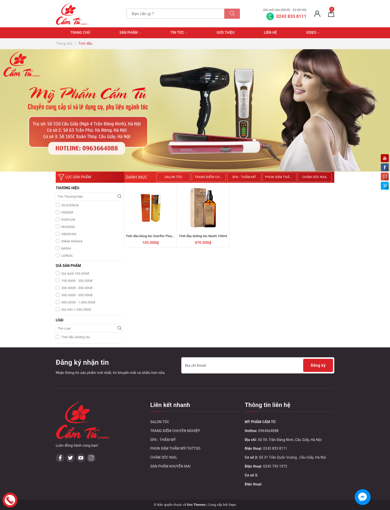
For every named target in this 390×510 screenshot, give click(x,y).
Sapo (232, 505)
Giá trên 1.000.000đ (75, 309)
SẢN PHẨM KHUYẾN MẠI (170, 466)
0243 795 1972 (275, 466)
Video (313, 32)
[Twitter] (70, 426)
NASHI (65, 248)
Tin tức (179, 32)
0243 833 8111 (275, 448)
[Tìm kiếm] (232, 14)
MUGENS (67, 227)
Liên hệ (270, 33)
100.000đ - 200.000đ (76, 281)
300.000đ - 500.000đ (76, 295)
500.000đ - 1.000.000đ (77, 302)
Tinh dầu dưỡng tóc (75, 337)
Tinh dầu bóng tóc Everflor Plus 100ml (154, 236)
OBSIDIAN (68, 234)
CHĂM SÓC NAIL (314, 177)
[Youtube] (80, 426)
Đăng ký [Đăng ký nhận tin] (318, 365)
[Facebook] (60, 426)
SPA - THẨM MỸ (244, 177)
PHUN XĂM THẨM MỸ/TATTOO (280, 177)
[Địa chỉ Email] (257, 365)
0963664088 (268, 431)
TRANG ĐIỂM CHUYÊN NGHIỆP (210, 177)
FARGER (66, 212)
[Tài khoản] (317, 14)
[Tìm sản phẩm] (176, 14)
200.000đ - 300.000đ (76, 288)
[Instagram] (91, 426)
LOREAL (66, 255)
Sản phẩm (130, 32)
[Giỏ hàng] (331, 14)
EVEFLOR (67, 219)
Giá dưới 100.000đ (74, 273)
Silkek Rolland (71, 241)
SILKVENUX (69, 205)
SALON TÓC (173, 177)
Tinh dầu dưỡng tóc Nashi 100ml (203, 236)
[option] (174, 177)
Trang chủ (80, 33)
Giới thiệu (226, 33)
